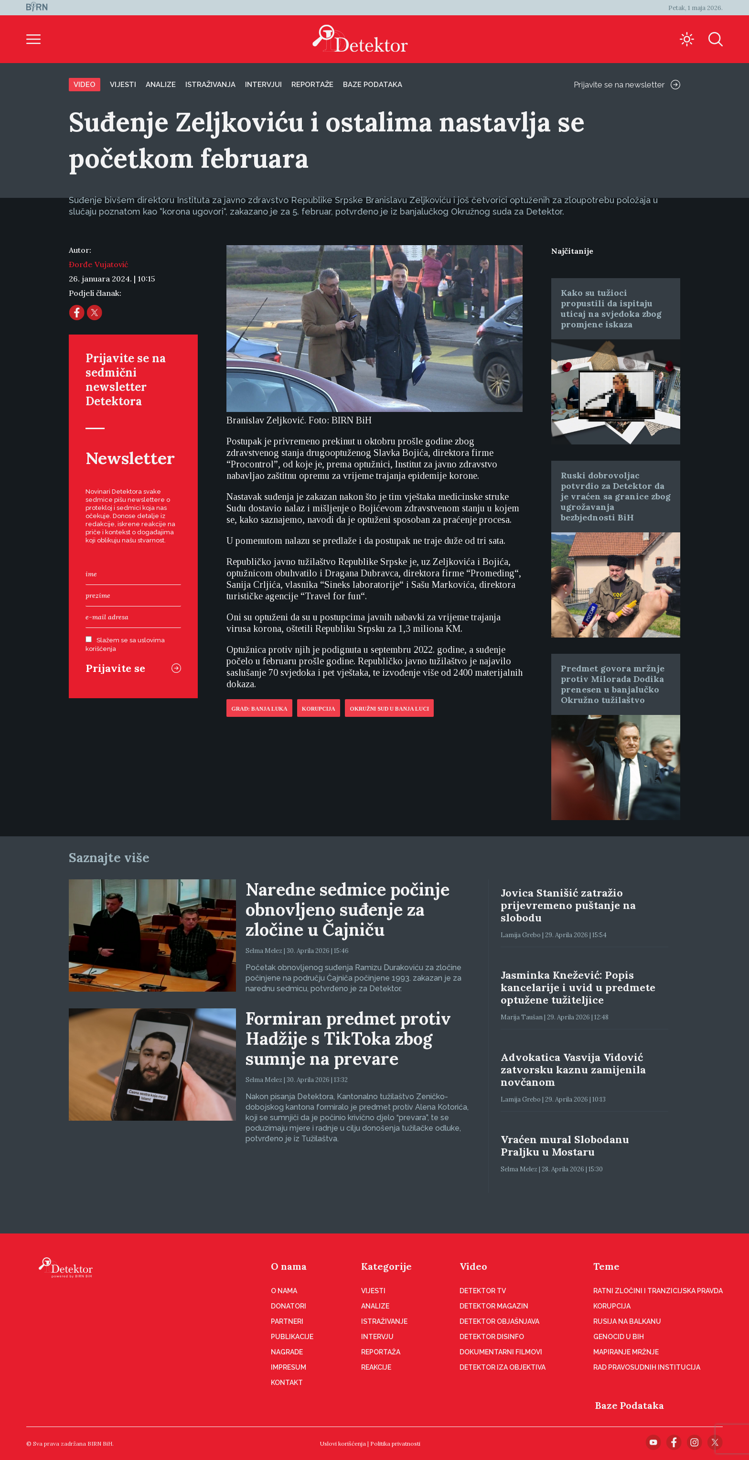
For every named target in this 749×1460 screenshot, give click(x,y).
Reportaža (380, 1352)
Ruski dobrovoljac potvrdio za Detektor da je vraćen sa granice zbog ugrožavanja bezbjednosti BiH (616, 496)
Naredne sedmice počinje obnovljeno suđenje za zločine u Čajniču (347, 909)
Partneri (287, 1321)
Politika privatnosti (395, 1443)
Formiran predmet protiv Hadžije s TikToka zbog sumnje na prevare (348, 1038)
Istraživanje (384, 1321)
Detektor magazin (494, 1306)
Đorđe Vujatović (98, 264)
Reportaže (312, 84)
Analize (161, 84)
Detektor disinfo (492, 1337)
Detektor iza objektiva (503, 1367)
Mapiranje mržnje (626, 1352)
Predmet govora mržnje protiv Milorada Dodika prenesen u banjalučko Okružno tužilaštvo (612, 684)
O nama (289, 1266)
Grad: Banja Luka (259, 708)
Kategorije (386, 1266)
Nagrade (287, 1352)
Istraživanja (210, 84)
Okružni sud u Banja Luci (389, 708)
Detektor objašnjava (499, 1321)
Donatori (288, 1306)
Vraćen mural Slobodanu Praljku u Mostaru (565, 1145)
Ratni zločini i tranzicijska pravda (658, 1291)
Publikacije (292, 1337)
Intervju (377, 1337)
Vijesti (123, 84)
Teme (606, 1266)
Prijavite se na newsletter (627, 84)
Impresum (288, 1367)
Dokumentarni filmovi (501, 1352)
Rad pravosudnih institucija (646, 1367)
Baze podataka (372, 84)
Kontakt (287, 1382)
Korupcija (318, 708)
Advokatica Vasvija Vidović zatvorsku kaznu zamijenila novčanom (573, 1069)
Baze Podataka (629, 1405)
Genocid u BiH (618, 1337)
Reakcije (376, 1367)
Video (85, 84)
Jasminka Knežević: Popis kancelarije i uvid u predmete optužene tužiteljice (578, 987)
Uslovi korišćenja (343, 1443)
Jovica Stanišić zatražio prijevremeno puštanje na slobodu (568, 905)
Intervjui (263, 84)
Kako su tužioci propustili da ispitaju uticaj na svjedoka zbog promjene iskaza (611, 308)
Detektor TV (483, 1291)
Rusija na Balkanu (627, 1321)
